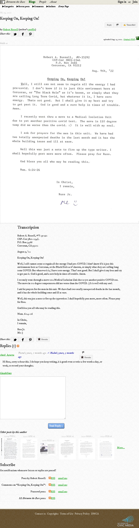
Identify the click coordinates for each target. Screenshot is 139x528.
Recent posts (24, 6)
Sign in (122, 2)
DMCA (95, 513)
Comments (39, 6)
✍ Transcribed (129, 25)
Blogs (32, 2)
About (53, 2)
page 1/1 (4, 43)
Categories (9, 6)
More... (121, 447)
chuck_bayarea (7, 355)
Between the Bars (15, 2)
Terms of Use (66, 513)
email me (62, 478)
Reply (109, 25)
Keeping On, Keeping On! (19, 18)
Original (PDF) (131, 39)
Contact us (40, 513)
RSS (52, 478)
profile (31, 29)
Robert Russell (10, 29)
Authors (52, 6)
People (42, 2)
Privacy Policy (82, 513)
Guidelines (6, 373)
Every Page (63, 6)
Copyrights (52, 513)
